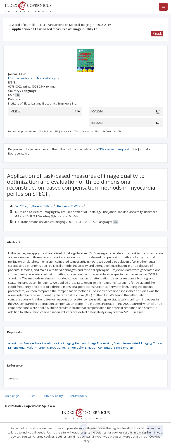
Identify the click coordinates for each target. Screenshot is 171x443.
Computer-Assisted (127, 343)
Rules (32, 396)
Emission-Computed (98, 347)
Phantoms (42, 347)
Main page (12, 396)
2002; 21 (104, 25)
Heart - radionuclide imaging (54, 343)
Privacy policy (53, 396)
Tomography (75, 347)
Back (157, 33)
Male (30, 347)
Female (29, 343)
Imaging (146, 343)
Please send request (114, 149)
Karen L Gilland (42, 206)
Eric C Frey (21, 206)
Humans (81, 343)
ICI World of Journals (22, 25)
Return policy (78, 396)
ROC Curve (57, 347)
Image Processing (100, 343)
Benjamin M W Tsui (70, 206)
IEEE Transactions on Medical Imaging (65, 25)
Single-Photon (123, 347)
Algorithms (15, 343)
